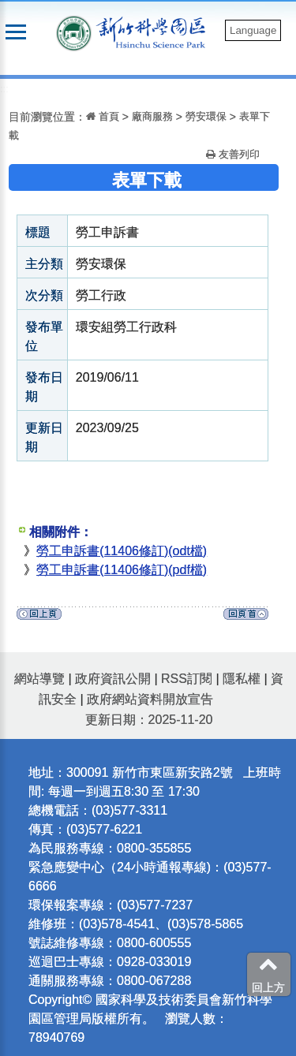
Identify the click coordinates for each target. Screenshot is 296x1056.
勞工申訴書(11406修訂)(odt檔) (121, 551)
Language (253, 30)
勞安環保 (206, 116)
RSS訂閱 (186, 678)
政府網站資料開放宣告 (150, 699)
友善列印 (233, 154)
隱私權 (241, 678)
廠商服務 (152, 116)
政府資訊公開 (113, 678)
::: (4, 89)
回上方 (268, 974)
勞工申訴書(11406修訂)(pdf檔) (121, 570)
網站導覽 (39, 678)
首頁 (102, 116)
